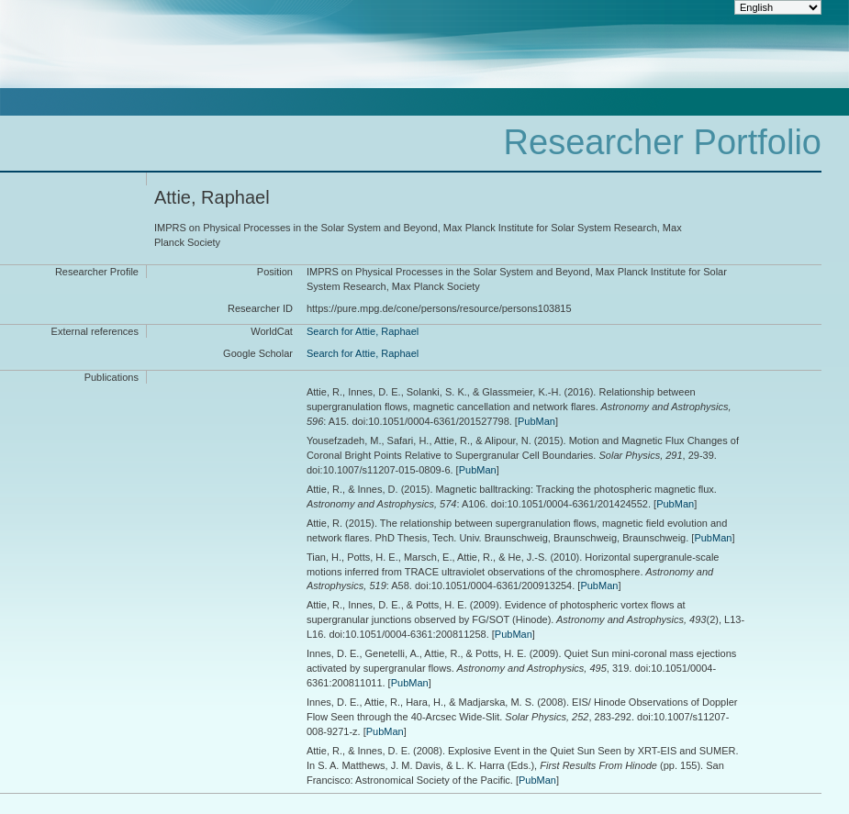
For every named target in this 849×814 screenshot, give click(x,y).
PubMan (536, 421)
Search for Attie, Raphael (363, 331)
